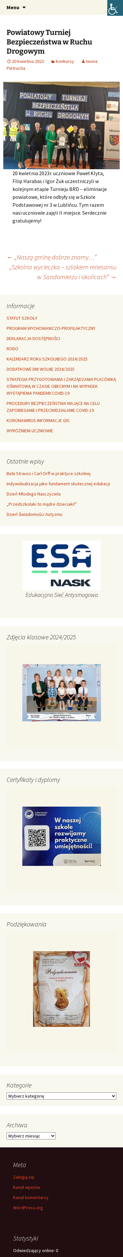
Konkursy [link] (65, 61)
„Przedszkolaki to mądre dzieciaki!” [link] (42, 504)
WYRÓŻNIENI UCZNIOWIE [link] (30, 431)
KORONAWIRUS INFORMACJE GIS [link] (38, 420)
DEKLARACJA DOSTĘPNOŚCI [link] (33, 338)
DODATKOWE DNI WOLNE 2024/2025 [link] (40, 369)
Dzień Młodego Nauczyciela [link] (34, 494)
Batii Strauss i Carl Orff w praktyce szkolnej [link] (49, 473)
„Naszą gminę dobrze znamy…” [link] (51, 257)
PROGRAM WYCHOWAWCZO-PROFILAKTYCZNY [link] (51, 328)
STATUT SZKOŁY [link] (22, 318)
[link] (115, 8)
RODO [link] (12, 349)
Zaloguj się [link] (23, 1177)
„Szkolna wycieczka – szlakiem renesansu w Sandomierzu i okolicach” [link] (62, 272)
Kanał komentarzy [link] (31, 1197)
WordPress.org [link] (28, 1208)
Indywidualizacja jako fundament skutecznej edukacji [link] (58, 484)
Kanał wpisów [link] (26, 1187)
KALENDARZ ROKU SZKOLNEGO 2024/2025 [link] (47, 359)
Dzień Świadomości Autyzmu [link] (34, 514)
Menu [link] (13, 7)
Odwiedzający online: (34, 1250)
